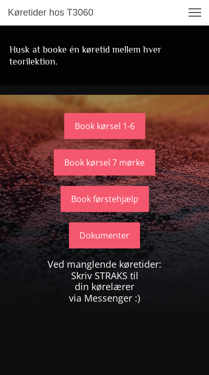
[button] (195, 12)
